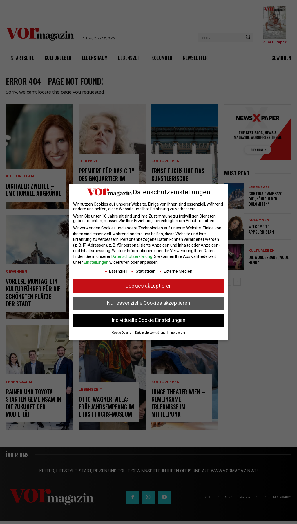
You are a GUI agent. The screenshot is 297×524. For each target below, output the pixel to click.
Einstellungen (96, 262)
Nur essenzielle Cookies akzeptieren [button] (148, 303)
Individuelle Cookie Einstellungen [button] (148, 320)
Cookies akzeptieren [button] (148, 286)
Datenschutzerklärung (131, 256)
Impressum (177, 333)
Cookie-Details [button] (122, 333)
